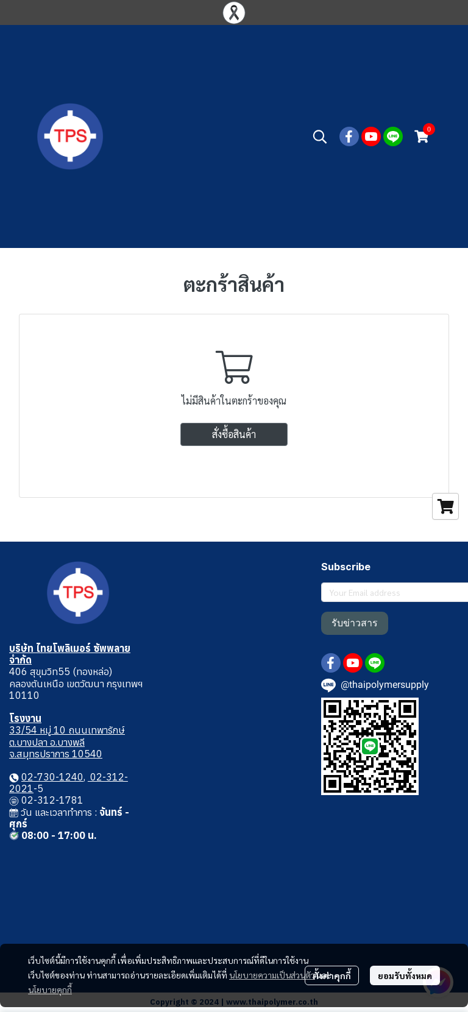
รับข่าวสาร (355, 623)
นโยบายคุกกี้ (50, 989)
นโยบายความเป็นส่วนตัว (272, 974)
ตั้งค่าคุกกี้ (332, 975)
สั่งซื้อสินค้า (234, 434)
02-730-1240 (52, 777)
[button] (320, 136)
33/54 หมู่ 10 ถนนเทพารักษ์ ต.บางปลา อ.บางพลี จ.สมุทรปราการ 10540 (67, 741)
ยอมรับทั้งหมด (405, 975)
